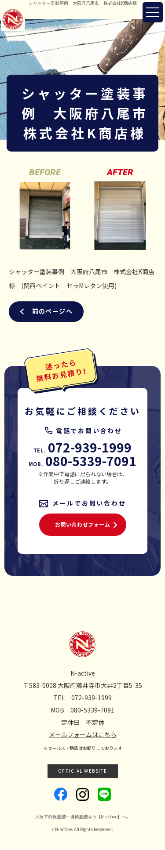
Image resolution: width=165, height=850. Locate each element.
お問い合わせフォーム (82, 524)
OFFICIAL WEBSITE (82, 770)
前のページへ (52, 311)
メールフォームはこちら (83, 734)
